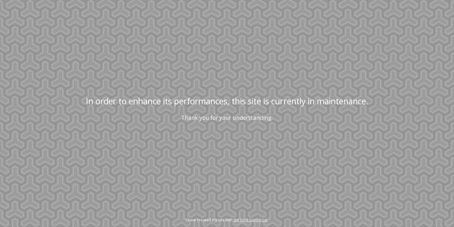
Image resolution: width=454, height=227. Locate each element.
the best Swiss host (250, 220)
